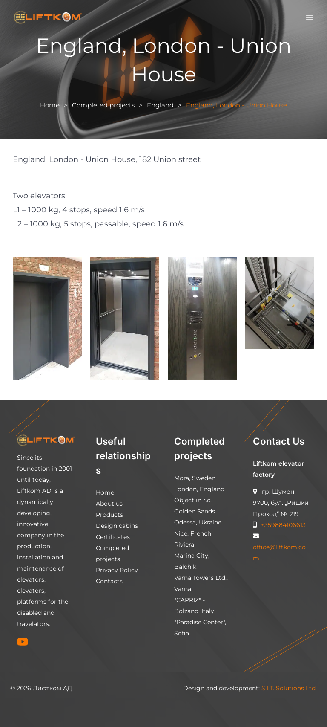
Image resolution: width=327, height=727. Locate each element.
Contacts (109, 581)
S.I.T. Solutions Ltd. (289, 688)
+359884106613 (282, 525)
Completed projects (103, 105)
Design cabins (117, 526)
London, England (199, 489)
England (160, 105)
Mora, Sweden (194, 478)
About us (109, 503)
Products (109, 514)
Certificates (113, 537)
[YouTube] (22, 641)
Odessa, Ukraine (197, 522)
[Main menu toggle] (310, 17)
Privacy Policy (117, 570)
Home (50, 105)
